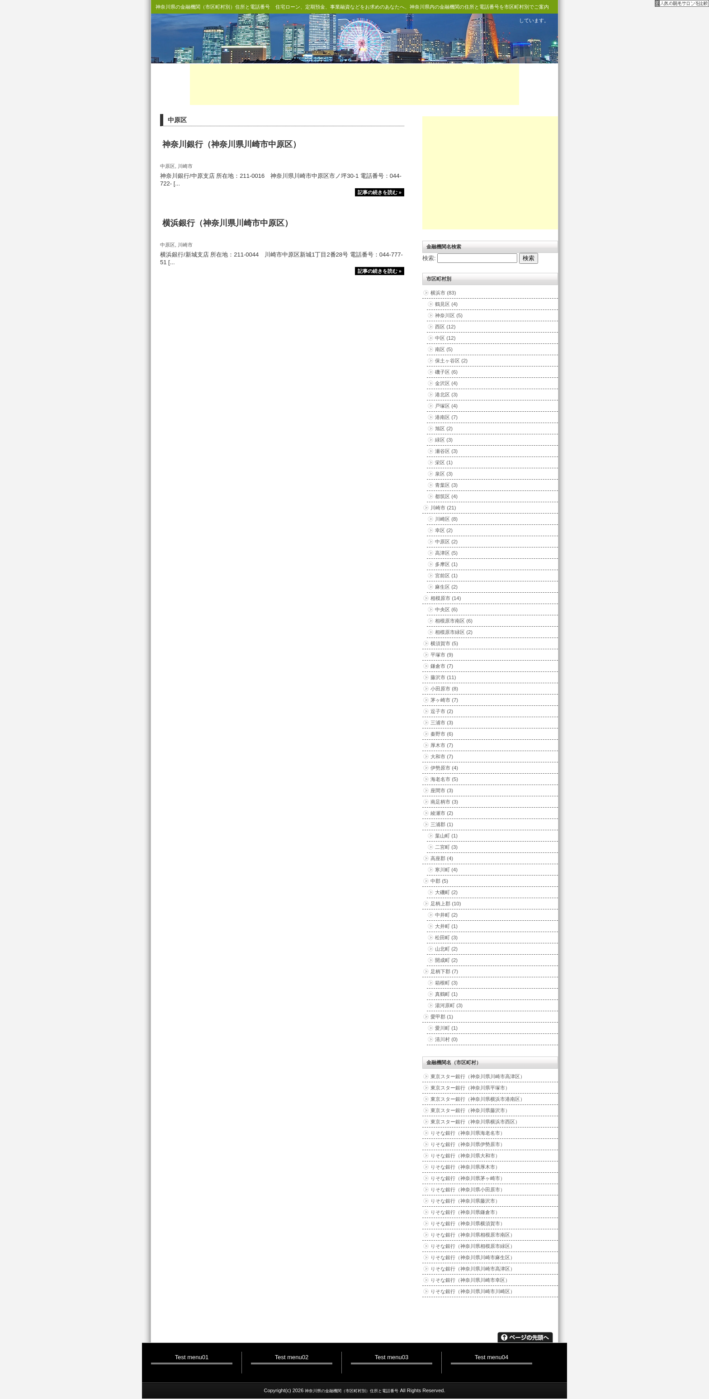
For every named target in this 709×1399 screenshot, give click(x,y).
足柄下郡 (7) (444, 971)
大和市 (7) (441, 756)
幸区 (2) (444, 530)
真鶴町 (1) (446, 994)
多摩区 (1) (446, 564)
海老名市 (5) (444, 779)
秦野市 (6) (441, 734)
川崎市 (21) (443, 507)
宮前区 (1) (446, 575)
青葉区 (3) (446, 485)
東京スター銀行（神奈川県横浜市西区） (475, 1121)
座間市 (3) (441, 790)
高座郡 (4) (441, 858)
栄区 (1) (444, 462)
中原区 (167, 166)
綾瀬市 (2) (441, 813)
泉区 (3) (444, 473)
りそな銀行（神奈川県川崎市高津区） (472, 1268)
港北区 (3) (446, 394)
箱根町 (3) (446, 982)
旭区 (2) (444, 428)
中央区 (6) (446, 609)
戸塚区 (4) (446, 406)
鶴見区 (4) (446, 304)
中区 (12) (445, 338)
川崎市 (185, 166)
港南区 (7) (446, 417)
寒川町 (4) (446, 869)
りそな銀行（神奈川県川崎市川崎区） (472, 1291)
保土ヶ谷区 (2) (451, 360)
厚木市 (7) (441, 745)
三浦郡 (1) (441, 824)
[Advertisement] (354, 84)
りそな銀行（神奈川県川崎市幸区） (470, 1280)
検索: (429, 258)
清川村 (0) (446, 1039)
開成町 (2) (446, 960)
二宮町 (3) (446, 847)
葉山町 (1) (446, 835)
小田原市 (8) (444, 688)
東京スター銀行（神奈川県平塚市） (470, 1087)
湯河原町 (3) (449, 1005)
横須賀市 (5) (444, 643)
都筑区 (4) (446, 496)
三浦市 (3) (441, 722)
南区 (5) (444, 349)
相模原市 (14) (445, 598)
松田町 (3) (446, 937)
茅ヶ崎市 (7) (444, 700)
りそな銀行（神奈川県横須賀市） (467, 1223)
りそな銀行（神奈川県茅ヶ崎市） (467, 1178)
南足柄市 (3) (444, 801)
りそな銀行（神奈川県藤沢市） (465, 1201)
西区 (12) (445, 326)
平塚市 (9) (441, 654)
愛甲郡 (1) (441, 1016)
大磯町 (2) (446, 892)
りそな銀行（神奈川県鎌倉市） (465, 1212)
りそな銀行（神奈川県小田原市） (467, 1189)
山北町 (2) (446, 949)
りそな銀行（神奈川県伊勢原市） (467, 1144)
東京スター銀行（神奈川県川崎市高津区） (477, 1076)
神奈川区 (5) (449, 315)
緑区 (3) (444, 440)
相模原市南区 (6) (454, 620)
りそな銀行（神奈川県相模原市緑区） (472, 1246)
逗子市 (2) (441, 711)
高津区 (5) (446, 553)
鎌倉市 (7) (441, 666)
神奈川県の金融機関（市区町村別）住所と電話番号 (213, 7)
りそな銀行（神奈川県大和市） (465, 1155)
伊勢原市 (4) (444, 768)
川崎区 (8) (446, 519)
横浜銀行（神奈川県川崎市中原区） (227, 223)
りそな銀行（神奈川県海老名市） (467, 1133)
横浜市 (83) (443, 292)
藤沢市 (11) (443, 677)
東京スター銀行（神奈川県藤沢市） (470, 1110)
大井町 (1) (446, 926)
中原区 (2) (446, 541)
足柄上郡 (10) (445, 903)
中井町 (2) (446, 915)
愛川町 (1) (446, 1028)
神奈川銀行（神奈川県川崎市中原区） (231, 144)
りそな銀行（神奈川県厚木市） (465, 1167)
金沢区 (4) (446, 383)
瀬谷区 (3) (446, 451)
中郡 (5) (439, 881)
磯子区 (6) (446, 372)
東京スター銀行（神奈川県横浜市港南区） (477, 1099)
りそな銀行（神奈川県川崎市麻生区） (472, 1257)
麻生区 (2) (446, 587)
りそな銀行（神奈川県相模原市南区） (472, 1234)
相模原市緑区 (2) (454, 632)
